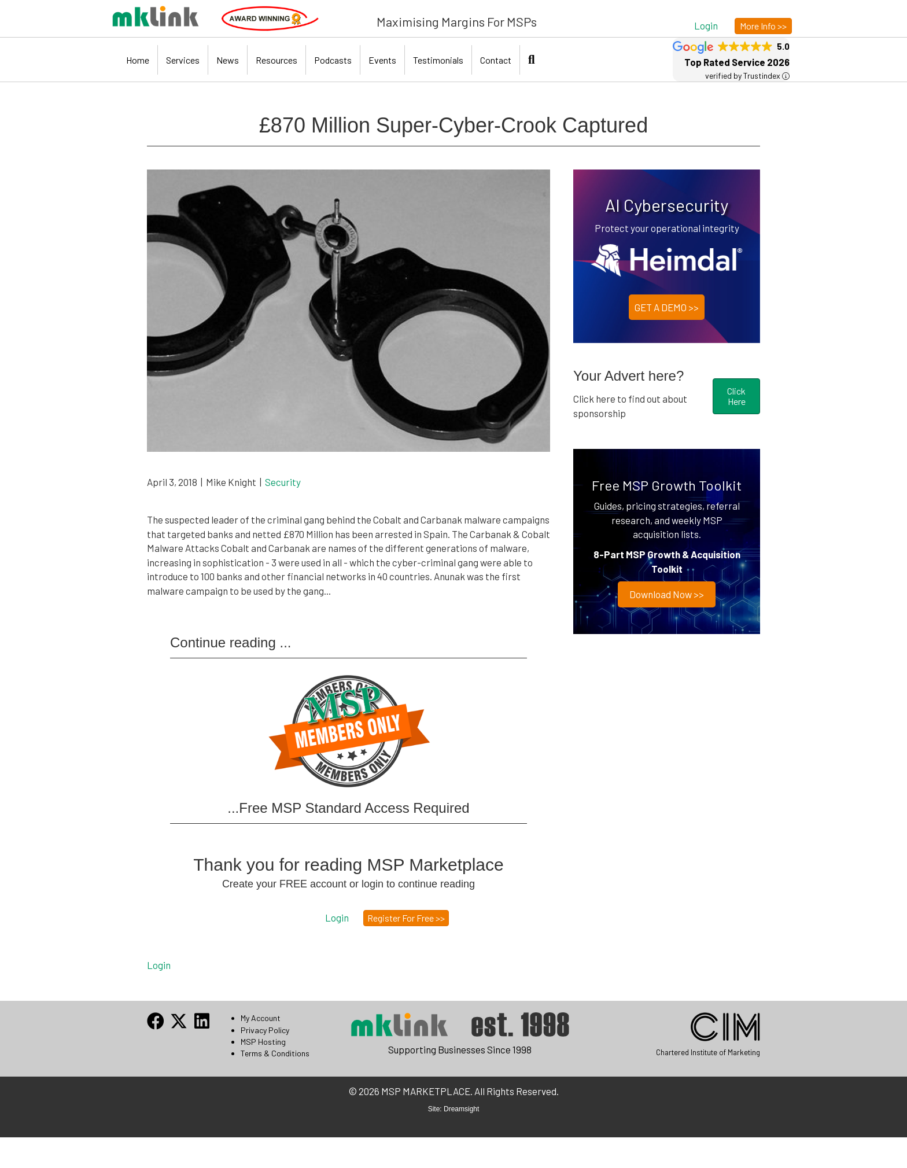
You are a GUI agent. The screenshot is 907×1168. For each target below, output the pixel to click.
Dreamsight (461, 1109)
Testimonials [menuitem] (438, 59)
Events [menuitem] (382, 59)
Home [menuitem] (137, 59)
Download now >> (666, 594)
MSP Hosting (263, 1042)
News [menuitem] (227, 59)
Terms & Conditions (275, 1053)
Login (159, 965)
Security (283, 482)
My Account (261, 1018)
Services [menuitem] (183, 59)
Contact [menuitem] (495, 59)
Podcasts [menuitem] (333, 59)
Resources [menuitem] (276, 59)
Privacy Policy (265, 1030)
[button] (706, 25)
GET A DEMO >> (667, 307)
